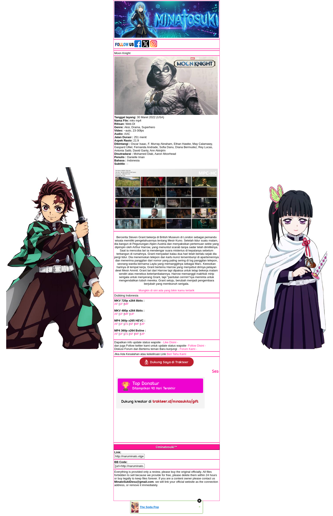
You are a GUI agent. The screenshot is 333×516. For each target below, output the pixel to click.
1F (121, 304)
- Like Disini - (170, 342)
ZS (126, 324)
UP (132, 314)
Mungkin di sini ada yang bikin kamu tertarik (166, 290)
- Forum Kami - (187, 349)
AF (116, 304)
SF (131, 324)
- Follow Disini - (196, 345)
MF (126, 304)
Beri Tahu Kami (176, 354)
